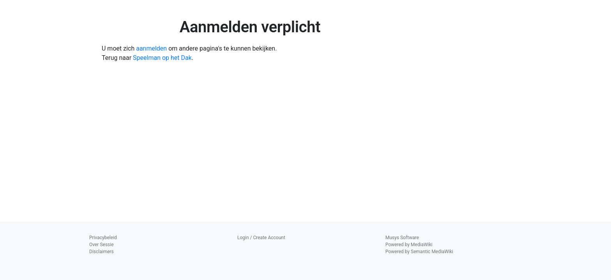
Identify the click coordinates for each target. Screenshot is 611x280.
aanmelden (151, 48)
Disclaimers (101, 251)
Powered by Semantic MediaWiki (419, 251)
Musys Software (402, 237)
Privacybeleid (103, 237)
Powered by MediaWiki (409, 244)
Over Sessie (101, 244)
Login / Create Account (261, 237)
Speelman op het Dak (162, 57)
